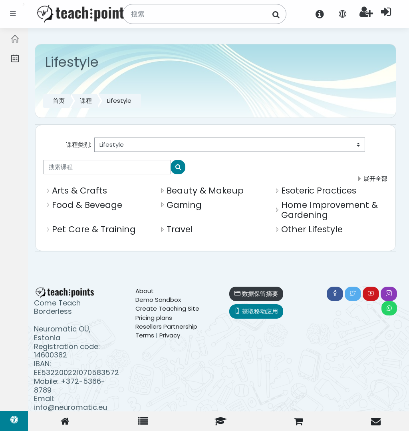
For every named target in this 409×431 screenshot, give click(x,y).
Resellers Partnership (166, 326)
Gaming (184, 205)
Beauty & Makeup (205, 190)
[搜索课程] (107, 167)
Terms (144, 335)
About (144, 291)
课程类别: (78, 144)
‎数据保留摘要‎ (256, 293)
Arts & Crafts (79, 190)
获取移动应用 (256, 311)
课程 (86, 100)
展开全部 (375, 178)
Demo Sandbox (158, 299)
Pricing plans (153, 317)
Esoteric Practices (318, 190)
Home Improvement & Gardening (329, 210)
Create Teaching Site (167, 308)
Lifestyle (119, 100)
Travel (180, 229)
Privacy (169, 335)
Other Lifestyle (312, 229)
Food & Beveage (87, 205)
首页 (59, 100)
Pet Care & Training (94, 229)
